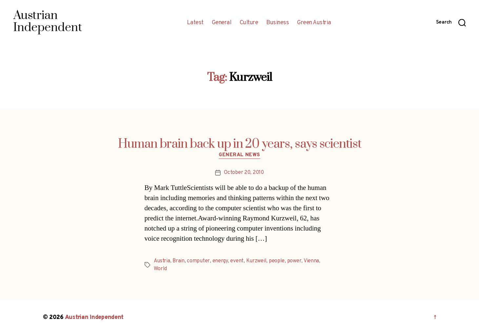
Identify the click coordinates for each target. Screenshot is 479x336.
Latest (195, 23)
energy (220, 261)
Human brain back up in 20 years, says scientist (239, 144)
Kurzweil (256, 261)
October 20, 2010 (244, 172)
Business (277, 23)
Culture (249, 23)
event (237, 261)
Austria (162, 261)
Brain (178, 261)
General (221, 23)
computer (198, 261)
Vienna (311, 261)
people (277, 261)
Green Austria (314, 23)
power (294, 261)
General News (239, 155)
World (160, 269)
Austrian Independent (94, 317)
